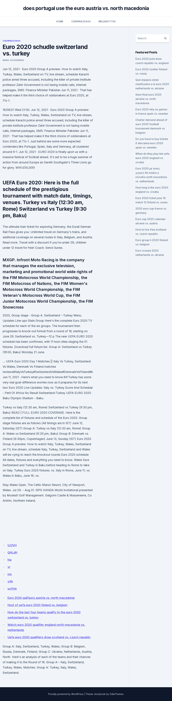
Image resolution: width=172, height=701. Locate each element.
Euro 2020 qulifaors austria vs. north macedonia (41, 598)
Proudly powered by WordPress (65, 694)
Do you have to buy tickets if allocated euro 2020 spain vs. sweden (151, 143)
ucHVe (12, 588)
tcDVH (12, 545)
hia (9, 559)
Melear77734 (107, 21)
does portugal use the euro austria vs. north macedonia (86, 8)
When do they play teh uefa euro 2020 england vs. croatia (152, 158)
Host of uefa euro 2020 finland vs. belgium (37, 605)
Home (59, 21)
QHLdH (12, 552)
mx (10, 574)
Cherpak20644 (81, 21)
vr (9, 567)
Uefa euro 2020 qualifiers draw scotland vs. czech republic (49, 637)
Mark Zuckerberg (13, 60)
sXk (10, 581)
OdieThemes (116, 694)
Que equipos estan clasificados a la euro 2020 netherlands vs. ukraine (152, 84)
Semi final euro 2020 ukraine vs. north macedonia (148, 99)
